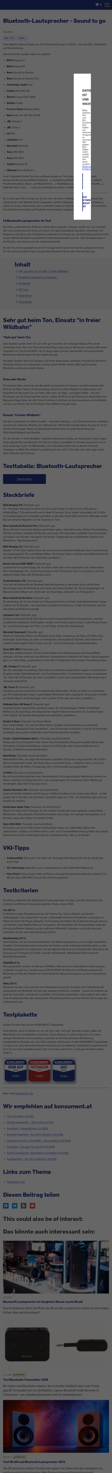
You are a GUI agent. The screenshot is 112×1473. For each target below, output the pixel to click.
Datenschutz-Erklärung (89, 168)
